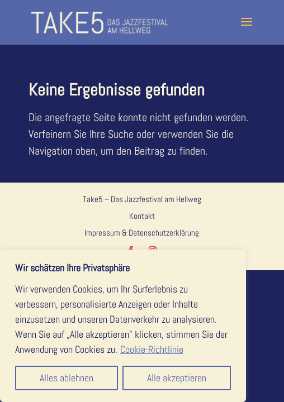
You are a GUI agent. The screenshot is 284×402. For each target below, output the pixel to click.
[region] (123, 326)
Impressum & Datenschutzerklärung (141, 232)
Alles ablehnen (66, 377)
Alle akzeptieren (176, 377)
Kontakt (142, 215)
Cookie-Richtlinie (151, 349)
